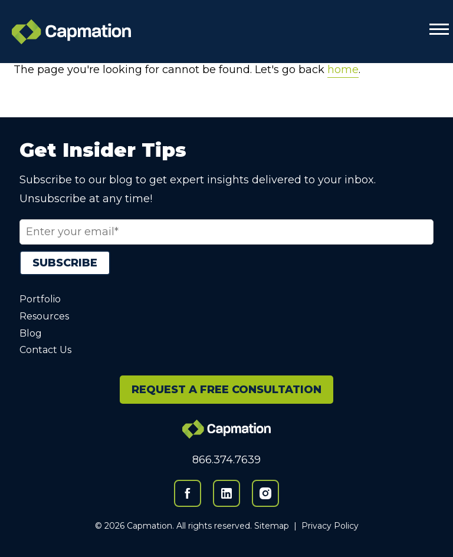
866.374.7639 (226, 459)
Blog (30, 333)
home (343, 69)
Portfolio (40, 299)
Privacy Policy (330, 525)
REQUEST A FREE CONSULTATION (226, 389)
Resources (44, 316)
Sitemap (271, 525)
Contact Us (45, 349)
